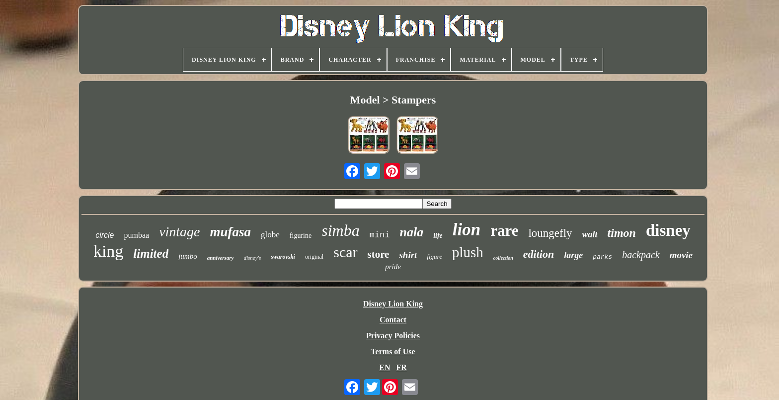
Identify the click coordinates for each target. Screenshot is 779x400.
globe (270, 234)
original (314, 256)
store (379, 254)
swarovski (283, 256)
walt (590, 234)
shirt (408, 255)
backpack (641, 254)
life (438, 235)
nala (411, 232)
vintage (179, 231)
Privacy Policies (393, 335)
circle (104, 235)
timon (622, 232)
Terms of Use (393, 351)
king (108, 251)
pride (393, 267)
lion (466, 229)
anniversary (220, 258)
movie (681, 255)
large (573, 255)
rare (504, 230)
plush (467, 252)
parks (602, 257)
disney (668, 230)
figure (434, 256)
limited (150, 253)
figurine (301, 235)
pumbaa (136, 235)
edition (538, 254)
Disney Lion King (393, 304)
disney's (252, 258)
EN (384, 367)
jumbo (187, 256)
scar (345, 252)
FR (401, 367)
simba (340, 230)
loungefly (550, 233)
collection (503, 258)
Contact (393, 319)
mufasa (230, 231)
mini (380, 235)
